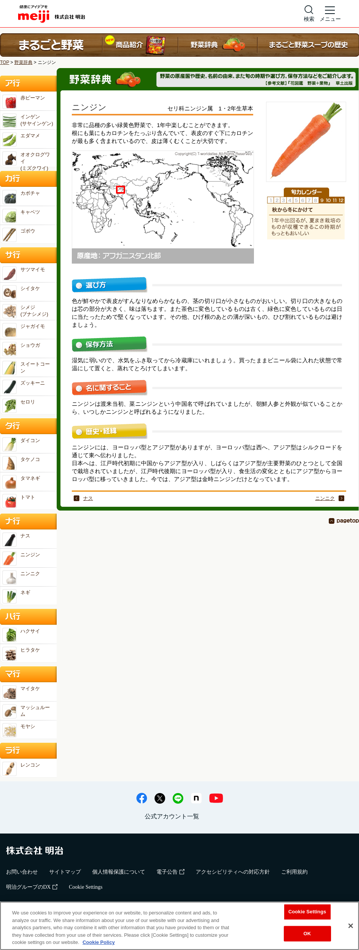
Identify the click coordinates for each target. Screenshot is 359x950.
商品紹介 (140, 45)
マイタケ (21, 692)
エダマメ (21, 139)
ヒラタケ (21, 654)
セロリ (18, 406)
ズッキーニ (23, 387)
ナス (88, 498)
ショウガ (21, 349)
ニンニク (325, 498)
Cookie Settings (85, 887)
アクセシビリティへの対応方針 (233, 872)
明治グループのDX (31, 887)
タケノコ (21, 463)
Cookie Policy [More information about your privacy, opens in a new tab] (98, 942)
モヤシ (18, 730)
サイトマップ (65, 872)
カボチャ (21, 197)
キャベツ (21, 216)
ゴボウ (18, 235)
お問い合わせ (22, 872)
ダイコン (21, 444)
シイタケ (21, 292)
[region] (179, 926)
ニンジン (21, 558)
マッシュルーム (26, 711)
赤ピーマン (23, 102)
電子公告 (170, 872)
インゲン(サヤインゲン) (27, 120)
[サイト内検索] (309, 14)
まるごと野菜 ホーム (51, 45)
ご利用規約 (294, 872)
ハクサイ (21, 635)
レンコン (21, 769)
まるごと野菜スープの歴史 (308, 45)
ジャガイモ (23, 330)
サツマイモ (23, 273)
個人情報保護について (118, 872)
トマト (18, 501)
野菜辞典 (217, 45)
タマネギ (21, 482)
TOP (4, 62)
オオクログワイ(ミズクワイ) (26, 158)
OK (307, 933)
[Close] (350, 925)
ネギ (16, 596)
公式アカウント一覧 (172, 816)
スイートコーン (26, 368)
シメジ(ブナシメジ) (25, 311)
